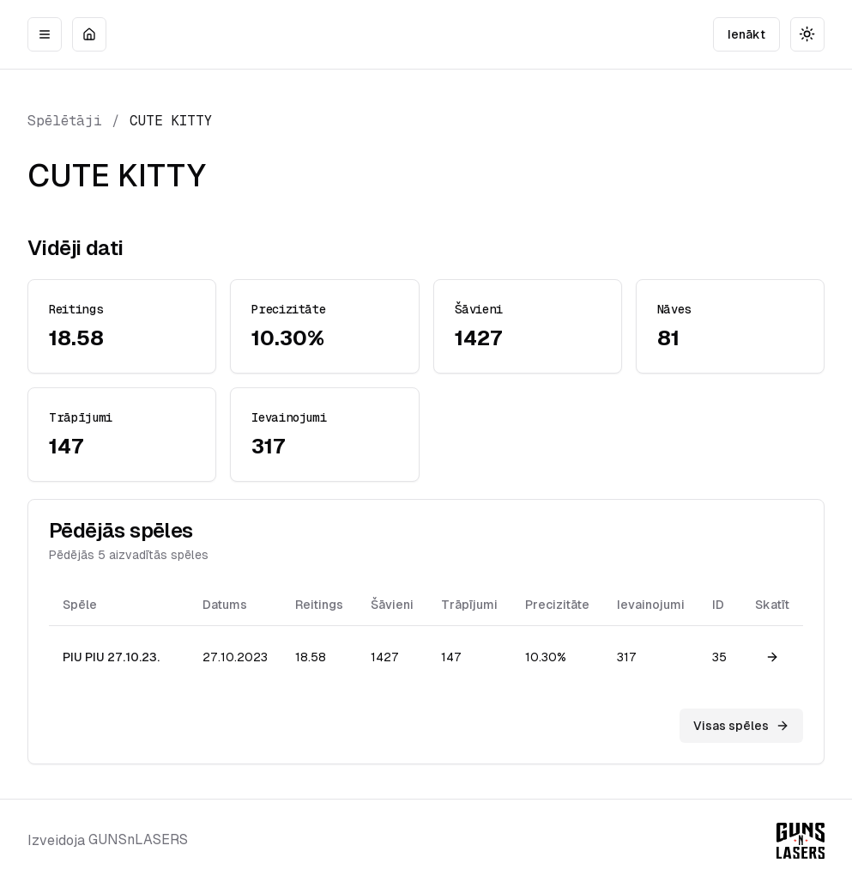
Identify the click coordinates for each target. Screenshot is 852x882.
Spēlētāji (64, 121)
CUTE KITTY (171, 121)
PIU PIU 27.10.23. (111, 657)
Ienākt (746, 34)
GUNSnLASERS (138, 839)
